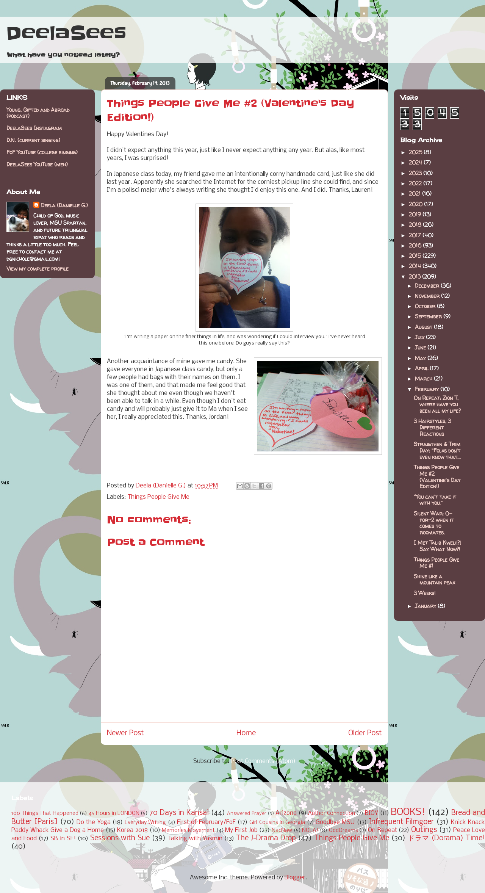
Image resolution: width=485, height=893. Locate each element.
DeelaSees (66, 33)
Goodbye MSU (335, 822)
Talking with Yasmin (195, 838)
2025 (416, 152)
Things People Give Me (158, 497)
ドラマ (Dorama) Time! (446, 838)
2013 (415, 276)
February (427, 389)
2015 (415, 255)
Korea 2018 (132, 830)
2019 (415, 214)
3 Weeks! (424, 593)
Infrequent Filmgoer (401, 822)
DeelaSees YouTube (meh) (37, 164)
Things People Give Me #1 (436, 563)
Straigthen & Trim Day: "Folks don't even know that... (437, 450)
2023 (416, 173)
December (428, 285)
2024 (416, 162)
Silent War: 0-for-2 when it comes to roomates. (434, 523)
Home (246, 733)
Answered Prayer (246, 813)
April (422, 368)
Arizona (286, 813)
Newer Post (125, 733)
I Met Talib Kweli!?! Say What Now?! (437, 546)
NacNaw (282, 830)
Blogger (295, 877)
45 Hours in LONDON (114, 813)
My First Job (241, 830)
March (424, 378)
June (421, 347)
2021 (415, 193)
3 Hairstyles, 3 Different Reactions (432, 427)
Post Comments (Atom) (263, 761)
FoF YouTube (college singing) (42, 152)
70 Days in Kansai (179, 813)
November (428, 295)
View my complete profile (37, 268)
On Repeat (382, 830)
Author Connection (331, 813)
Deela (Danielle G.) (64, 205)
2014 (415, 265)
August (424, 327)
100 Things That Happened (44, 813)
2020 (416, 204)
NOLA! (310, 830)
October (426, 306)
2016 (416, 245)
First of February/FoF (206, 822)
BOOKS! (408, 812)
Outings (424, 830)
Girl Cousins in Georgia (277, 823)
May (421, 358)
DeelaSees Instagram (34, 128)
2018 (416, 224)
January (426, 605)
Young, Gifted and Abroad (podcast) (37, 113)
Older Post (365, 733)
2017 (415, 235)
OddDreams (343, 830)
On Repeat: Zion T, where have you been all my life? (437, 404)
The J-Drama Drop (266, 838)
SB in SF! (63, 838)
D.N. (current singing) (33, 140)
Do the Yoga (94, 822)
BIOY (371, 813)
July (420, 337)
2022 (416, 183)
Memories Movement (188, 830)
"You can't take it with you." (435, 500)
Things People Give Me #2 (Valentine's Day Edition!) (437, 477)
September (429, 316)
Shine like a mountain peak (434, 579)
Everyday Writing (145, 823)
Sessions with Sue (120, 838)
